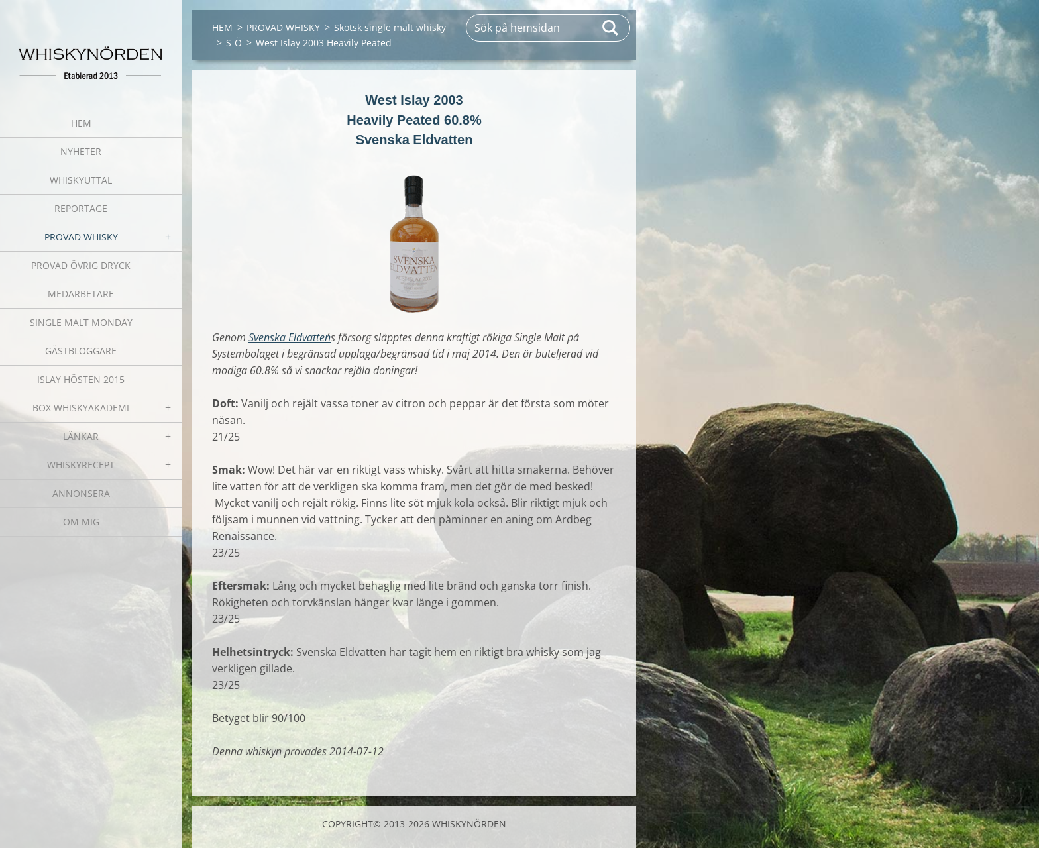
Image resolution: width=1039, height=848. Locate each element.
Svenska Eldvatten (289, 337)
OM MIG (81, 521)
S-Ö (234, 42)
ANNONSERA (81, 493)
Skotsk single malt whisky (390, 27)
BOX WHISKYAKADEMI (80, 407)
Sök (611, 28)
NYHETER (80, 151)
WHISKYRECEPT (81, 464)
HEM (81, 123)
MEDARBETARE (81, 294)
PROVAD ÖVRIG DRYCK (81, 265)
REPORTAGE (80, 208)
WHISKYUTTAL (81, 180)
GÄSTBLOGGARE (81, 350)
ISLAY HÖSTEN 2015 (81, 379)
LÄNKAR (81, 436)
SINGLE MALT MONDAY (81, 322)
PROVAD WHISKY (81, 237)
